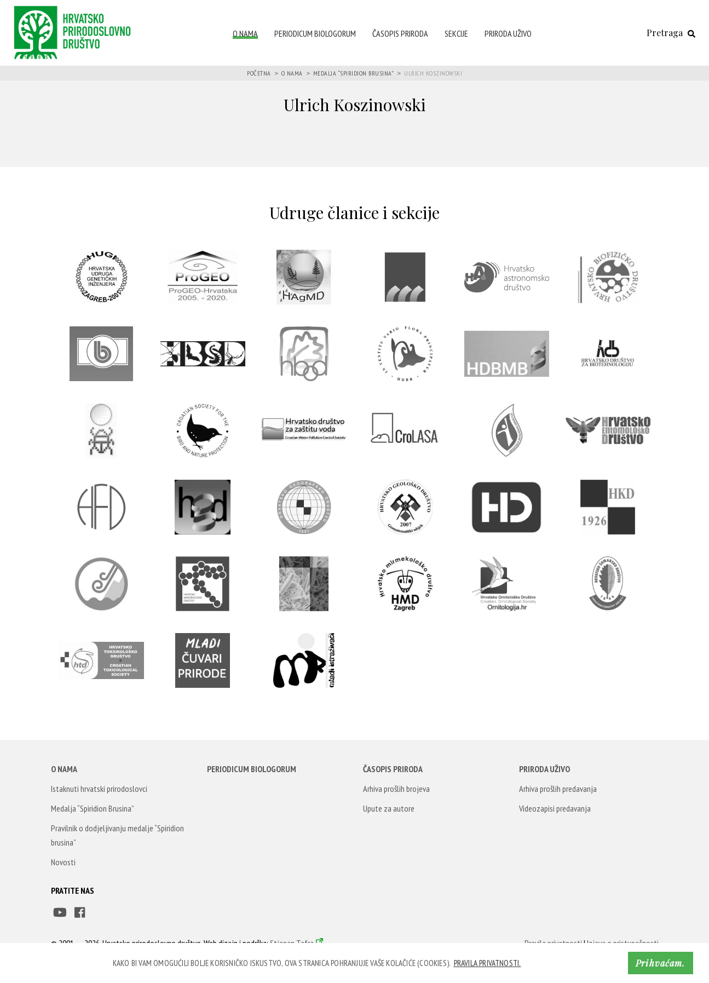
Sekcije (456, 33)
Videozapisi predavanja (555, 808)
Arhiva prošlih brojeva (396, 788)
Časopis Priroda (400, 33)
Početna (259, 73)
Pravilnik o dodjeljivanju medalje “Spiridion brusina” (117, 835)
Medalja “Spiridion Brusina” (353, 73)
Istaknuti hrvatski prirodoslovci (99, 788)
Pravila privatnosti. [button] (487, 963)
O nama (245, 33)
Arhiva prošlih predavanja (558, 788)
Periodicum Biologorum (315, 33)
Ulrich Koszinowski (433, 73)
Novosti (63, 861)
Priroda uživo (508, 33)
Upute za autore (388, 808)
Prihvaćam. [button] (660, 963)
